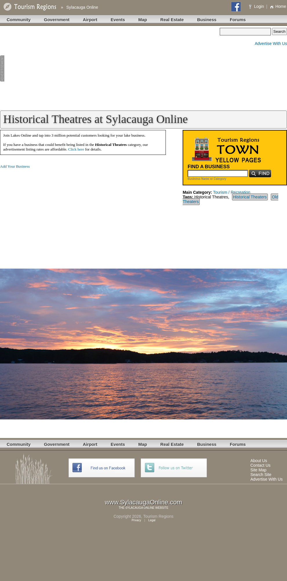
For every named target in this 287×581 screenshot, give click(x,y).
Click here (76, 149)
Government (57, 19)
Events (118, 19)
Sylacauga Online (82, 7)
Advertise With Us (271, 43)
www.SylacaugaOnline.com (143, 502)
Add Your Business (15, 166)
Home (278, 6)
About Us (258, 460)
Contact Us (260, 465)
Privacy (136, 520)
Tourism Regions (158, 516)
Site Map (258, 470)
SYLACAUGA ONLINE (140, 507)
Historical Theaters (250, 197)
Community (19, 19)
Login (257, 6)
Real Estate (172, 19)
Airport (90, 19)
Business (207, 19)
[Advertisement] (109, 68)
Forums (238, 19)
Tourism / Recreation (231, 192)
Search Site (260, 474)
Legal (151, 520)
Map (142, 19)
